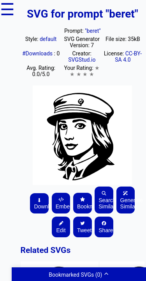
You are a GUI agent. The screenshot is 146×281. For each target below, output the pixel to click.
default (48, 39)
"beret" (93, 31)
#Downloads (38, 53)
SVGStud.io (81, 60)
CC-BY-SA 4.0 (128, 56)
